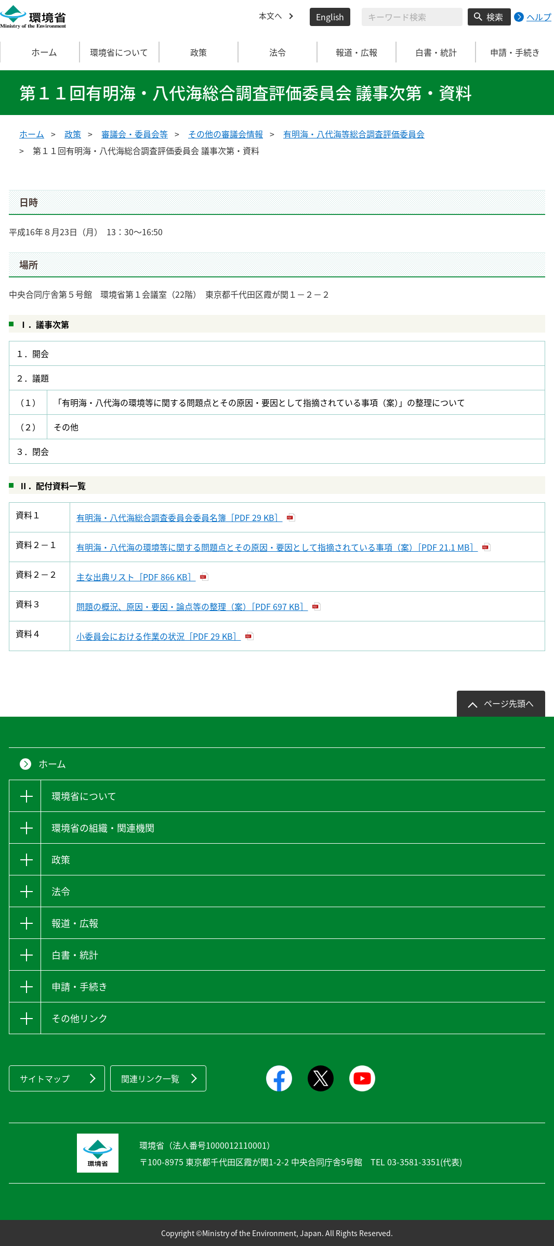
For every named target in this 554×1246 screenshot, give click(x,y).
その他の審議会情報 (225, 134)
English (330, 16)
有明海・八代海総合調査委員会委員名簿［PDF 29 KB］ (179, 517)
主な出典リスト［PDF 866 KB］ (136, 576)
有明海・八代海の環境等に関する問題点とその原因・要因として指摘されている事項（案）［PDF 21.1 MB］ (277, 547)
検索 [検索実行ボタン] (494, 16)
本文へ (271, 16)
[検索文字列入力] (412, 17)
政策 (72, 134)
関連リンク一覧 (150, 1078)
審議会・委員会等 (134, 134)
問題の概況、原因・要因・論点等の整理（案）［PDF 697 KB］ (192, 606)
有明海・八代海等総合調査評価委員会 (354, 134)
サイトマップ (45, 1078)
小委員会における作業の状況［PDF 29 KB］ (158, 636)
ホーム (40, 52)
